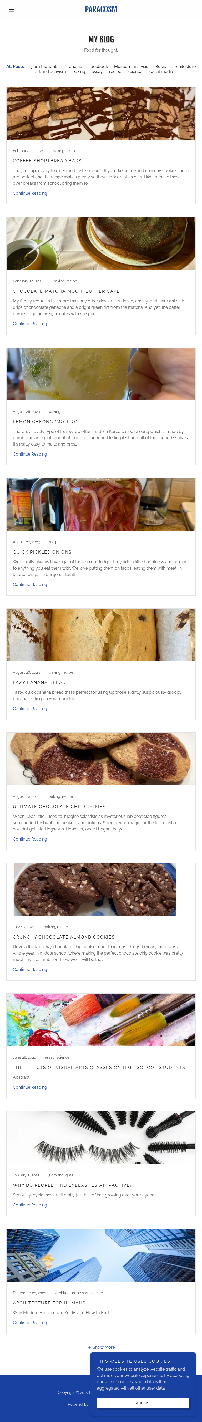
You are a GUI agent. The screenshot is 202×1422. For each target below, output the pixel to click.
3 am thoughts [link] (44, 66)
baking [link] (78, 71)
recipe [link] (115, 71)
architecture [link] (184, 66)
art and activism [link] (50, 71)
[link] (101, 10)
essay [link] (97, 71)
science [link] (135, 71)
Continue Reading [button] (30, 193)
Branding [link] (73, 66)
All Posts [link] (15, 66)
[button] (20, 9)
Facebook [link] (98, 66)
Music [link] (160, 66)
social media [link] (161, 71)
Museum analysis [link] (131, 66)
